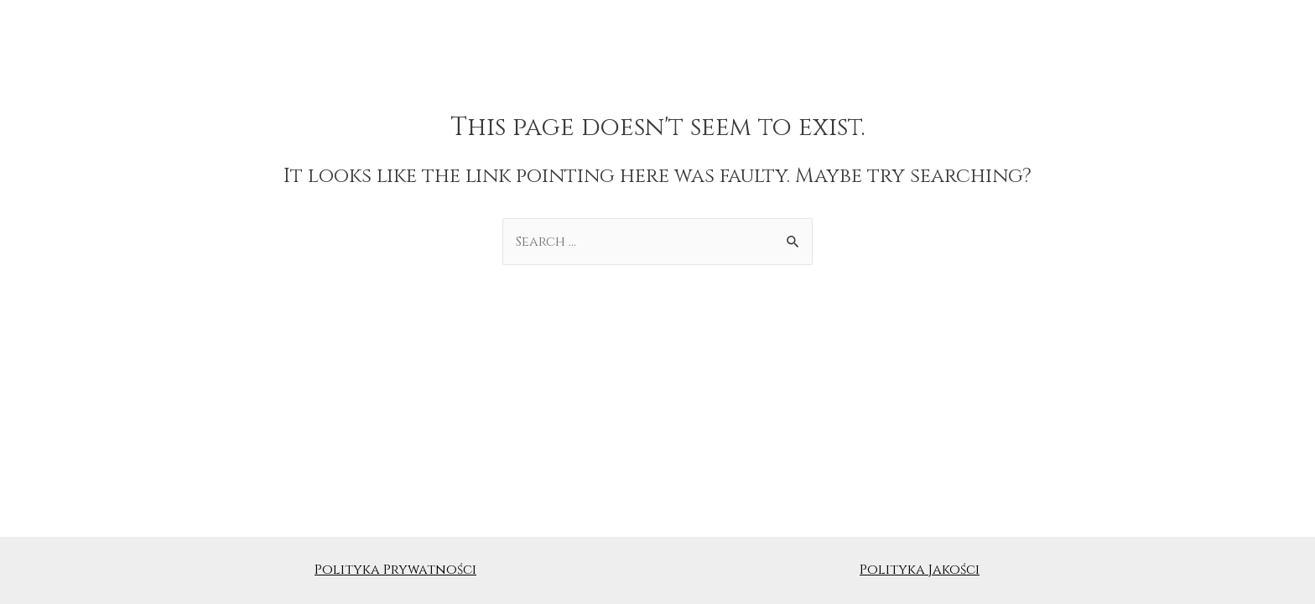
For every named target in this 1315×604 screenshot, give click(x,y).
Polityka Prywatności (395, 569)
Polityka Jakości (920, 569)
